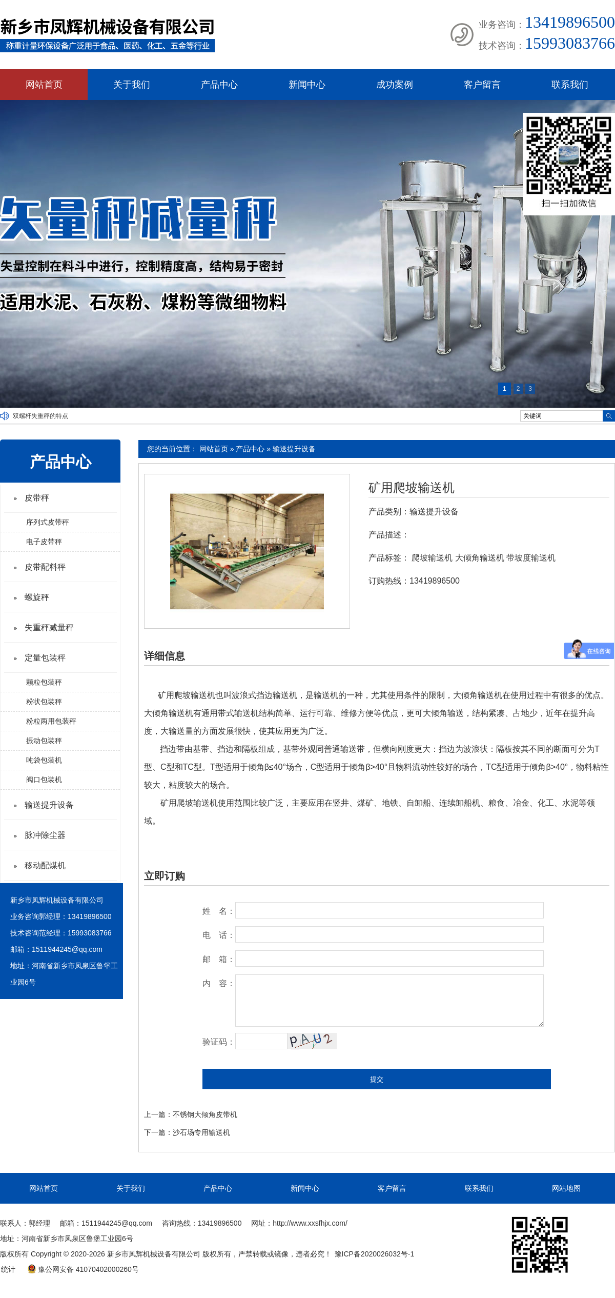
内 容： (218, 983)
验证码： (218, 1041)
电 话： (218, 935)
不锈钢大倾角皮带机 (205, 1114)
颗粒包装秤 (44, 682)
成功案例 (394, 84)
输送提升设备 (294, 449)
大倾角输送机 (479, 557)
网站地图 (566, 1188)
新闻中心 (307, 84)
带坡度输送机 (531, 557)
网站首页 (44, 84)
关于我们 (131, 84)
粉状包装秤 (44, 701)
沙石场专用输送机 (201, 1132)
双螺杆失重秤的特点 (40, 416)
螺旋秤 (37, 597)
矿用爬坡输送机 (411, 487)
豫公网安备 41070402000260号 (83, 1269)
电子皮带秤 (44, 541)
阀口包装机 (44, 779)
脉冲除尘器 (45, 835)
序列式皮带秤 (47, 522)
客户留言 (482, 84)
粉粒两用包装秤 (51, 721)
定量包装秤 (45, 657)
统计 (8, 1269)
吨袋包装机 (44, 760)
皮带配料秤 (45, 567)
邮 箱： (218, 959)
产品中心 (219, 84)
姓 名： (218, 911)
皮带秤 (37, 497)
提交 (376, 1079)
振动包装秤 (44, 740)
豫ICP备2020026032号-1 (375, 1254)
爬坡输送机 (432, 557)
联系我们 (569, 84)
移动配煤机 (45, 865)
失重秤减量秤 (49, 627)
